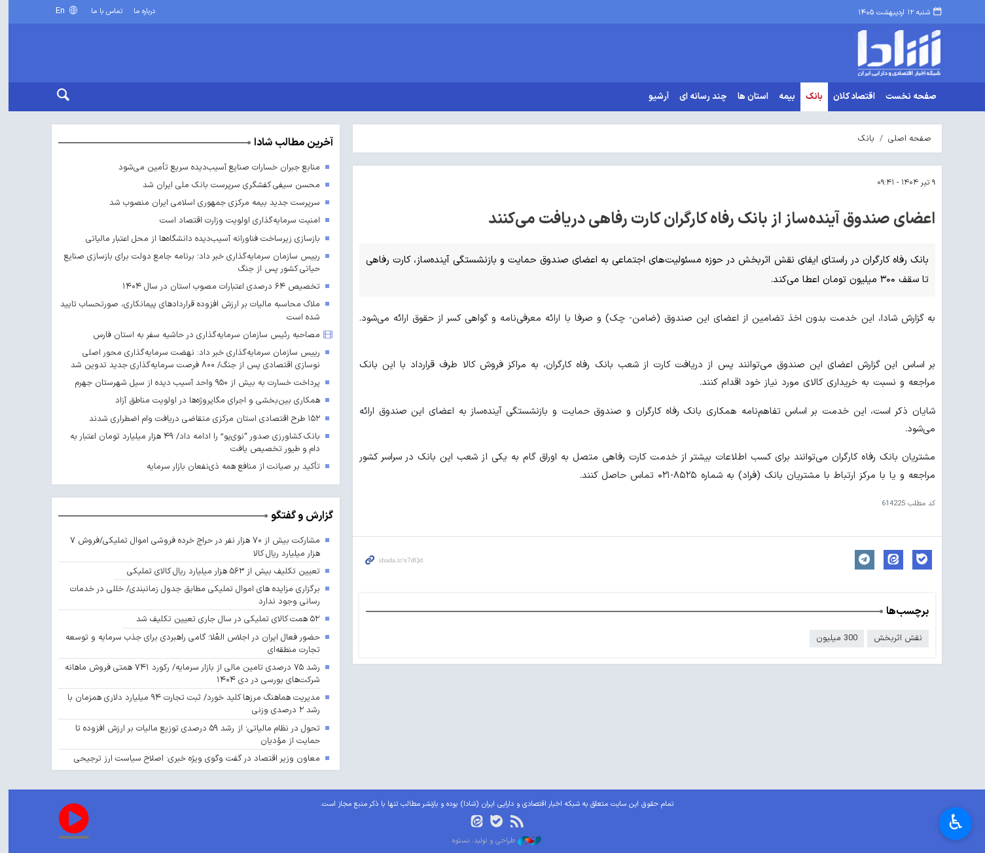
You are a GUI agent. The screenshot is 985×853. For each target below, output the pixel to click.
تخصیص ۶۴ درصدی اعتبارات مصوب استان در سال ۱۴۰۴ (217, 286)
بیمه (783, 96)
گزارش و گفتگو (298, 516)
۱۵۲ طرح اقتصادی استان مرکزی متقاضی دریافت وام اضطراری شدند (200, 418)
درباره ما (141, 11)
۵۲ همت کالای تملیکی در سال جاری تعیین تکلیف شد (224, 619)
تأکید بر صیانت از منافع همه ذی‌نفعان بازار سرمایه (229, 466)
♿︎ (955, 822)
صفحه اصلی (905, 138)
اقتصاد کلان (850, 96)
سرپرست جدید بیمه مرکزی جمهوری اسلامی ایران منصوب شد (210, 202)
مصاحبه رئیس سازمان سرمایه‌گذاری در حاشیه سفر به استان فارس (202, 335)
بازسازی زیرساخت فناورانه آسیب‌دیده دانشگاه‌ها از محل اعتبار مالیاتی (198, 238)
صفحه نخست (907, 96)
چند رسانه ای (699, 96)
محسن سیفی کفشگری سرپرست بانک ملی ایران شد (227, 185)
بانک (810, 96)
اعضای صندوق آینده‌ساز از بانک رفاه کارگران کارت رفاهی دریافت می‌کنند (707, 219)
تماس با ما (102, 11)
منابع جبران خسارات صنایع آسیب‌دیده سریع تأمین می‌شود (215, 167)
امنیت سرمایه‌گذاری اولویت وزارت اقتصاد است (236, 221)
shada (840, 53)
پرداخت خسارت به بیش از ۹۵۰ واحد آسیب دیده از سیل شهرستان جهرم (192, 382)
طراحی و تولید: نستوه (492, 841)
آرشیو (655, 96)
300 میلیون (832, 638)
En (57, 11)
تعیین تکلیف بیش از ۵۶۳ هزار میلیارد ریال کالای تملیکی (219, 571)
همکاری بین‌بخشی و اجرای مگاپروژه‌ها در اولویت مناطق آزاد (213, 401)
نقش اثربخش (894, 638)
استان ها (749, 96)
